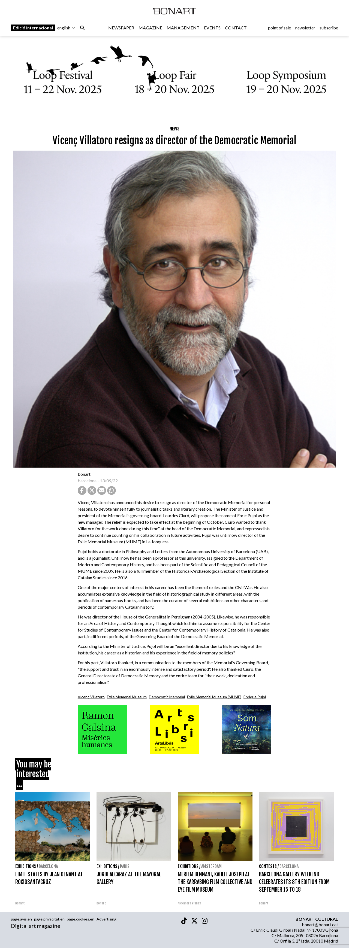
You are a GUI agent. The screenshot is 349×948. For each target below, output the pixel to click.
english (66, 27)
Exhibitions (25, 866)
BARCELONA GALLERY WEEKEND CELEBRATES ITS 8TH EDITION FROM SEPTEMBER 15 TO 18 (294, 882)
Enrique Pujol (254, 696)
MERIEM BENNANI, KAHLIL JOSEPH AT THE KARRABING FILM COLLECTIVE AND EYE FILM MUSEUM (215, 882)
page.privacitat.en (49, 919)
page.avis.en (21, 919)
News (174, 129)
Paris (125, 866)
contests (268, 866)
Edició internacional (33, 27)
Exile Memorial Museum (127, 696)
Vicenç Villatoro (91, 696)
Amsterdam (211, 866)
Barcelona (48, 866)
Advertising (106, 919)
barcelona (87, 480)
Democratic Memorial (167, 696)
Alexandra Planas (189, 903)
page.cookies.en (80, 919)
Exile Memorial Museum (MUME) (214, 696)
